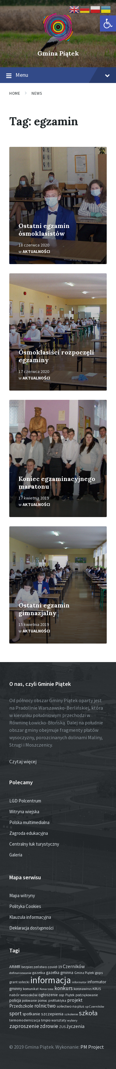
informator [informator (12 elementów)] (79, 982)
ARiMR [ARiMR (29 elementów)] (14, 966)
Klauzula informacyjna (30, 917)
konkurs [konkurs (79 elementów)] (63, 988)
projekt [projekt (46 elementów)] (75, 1000)
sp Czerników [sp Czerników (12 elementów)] (94, 1007)
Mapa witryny (22, 895)
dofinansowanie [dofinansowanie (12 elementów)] (20, 973)
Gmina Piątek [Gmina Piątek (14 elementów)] (84, 973)
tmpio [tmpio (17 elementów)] (45, 1020)
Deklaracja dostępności (31, 928)
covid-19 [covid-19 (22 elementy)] (55, 966)
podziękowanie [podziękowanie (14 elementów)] (86, 995)
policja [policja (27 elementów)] (15, 1000)
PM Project (92, 1047)
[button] (108, 23)
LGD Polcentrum (25, 801)
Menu (58, 75)
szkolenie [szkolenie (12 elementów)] (71, 1014)
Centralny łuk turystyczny (34, 844)
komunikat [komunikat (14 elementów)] (31, 989)
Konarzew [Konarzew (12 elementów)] (47, 989)
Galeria (15, 855)
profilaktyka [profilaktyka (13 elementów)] (57, 1000)
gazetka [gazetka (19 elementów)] (38, 972)
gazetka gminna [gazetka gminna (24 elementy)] (59, 972)
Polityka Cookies (25, 906)
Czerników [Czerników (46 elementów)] (74, 966)
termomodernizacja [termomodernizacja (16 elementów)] (24, 1020)
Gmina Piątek (58, 53)
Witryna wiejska (24, 811)
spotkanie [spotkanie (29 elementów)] (31, 1014)
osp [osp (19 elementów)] (61, 994)
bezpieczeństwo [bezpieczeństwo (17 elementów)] (34, 966)
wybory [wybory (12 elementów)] (72, 1020)
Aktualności (36, 251)
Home (14, 93)
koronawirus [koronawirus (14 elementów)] (83, 989)
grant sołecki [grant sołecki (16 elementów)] (19, 982)
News (37, 93)
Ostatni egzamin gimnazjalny (44, 609)
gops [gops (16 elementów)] (99, 973)
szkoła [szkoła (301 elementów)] (88, 1013)
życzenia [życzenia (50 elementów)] (75, 1026)
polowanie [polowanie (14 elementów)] (29, 1000)
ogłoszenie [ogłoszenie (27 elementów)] (48, 994)
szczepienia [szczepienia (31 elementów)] (52, 1014)
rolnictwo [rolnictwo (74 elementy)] (45, 1005)
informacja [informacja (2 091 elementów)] (50, 980)
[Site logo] (58, 43)
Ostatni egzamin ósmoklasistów (44, 229)
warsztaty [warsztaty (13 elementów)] (58, 1020)
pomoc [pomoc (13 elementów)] (42, 1000)
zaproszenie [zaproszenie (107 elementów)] (24, 1026)
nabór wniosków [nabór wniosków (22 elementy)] (23, 994)
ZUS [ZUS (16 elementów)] (62, 1027)
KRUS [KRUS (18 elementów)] (96, 988)
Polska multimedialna (29, 822)
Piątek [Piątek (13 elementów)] (70, 995)
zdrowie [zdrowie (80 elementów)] (49, 1026)
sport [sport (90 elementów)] (15, 1013)
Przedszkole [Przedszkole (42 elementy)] (21, 1006)
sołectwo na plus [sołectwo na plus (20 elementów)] (70, 1006)
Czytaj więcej (23, 761)
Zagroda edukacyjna (28, 833)
